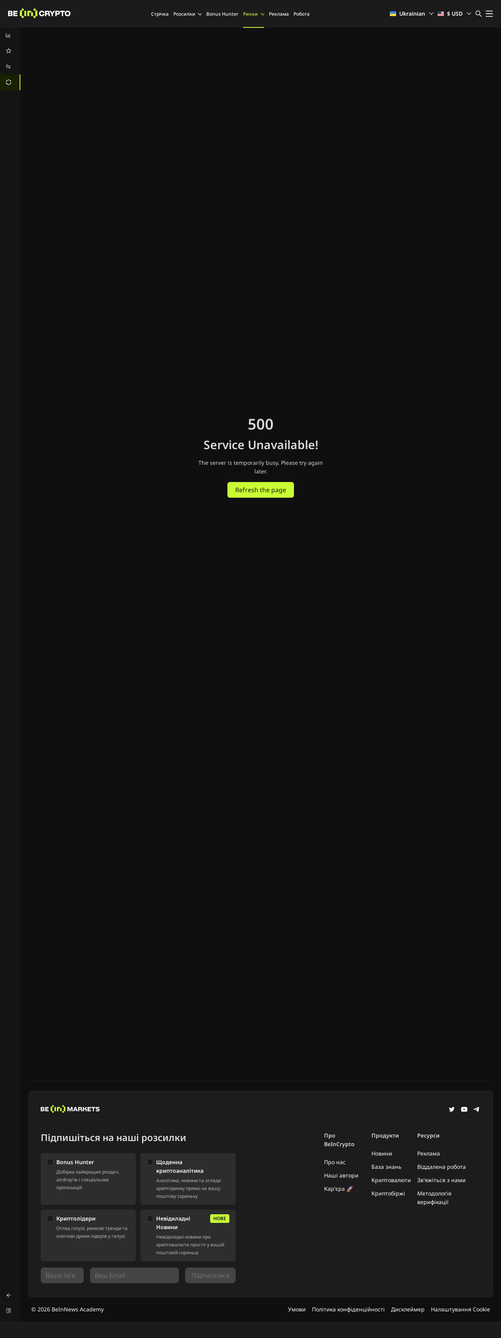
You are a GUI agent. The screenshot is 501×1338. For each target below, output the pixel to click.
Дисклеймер (408, 1309)
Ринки (253, 14)
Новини (381, 1153)
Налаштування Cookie (460, 1309)
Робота (302, 14)
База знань (386, 1166)
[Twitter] (452, 1110)
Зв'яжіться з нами (441, 1180)
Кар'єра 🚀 (338, 1188)
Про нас (335, 1162)
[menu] (10, 58)
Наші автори (341, 1175)
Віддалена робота (441, 1166)
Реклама (279, 14)
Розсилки (187, 14)
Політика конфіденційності (348, 1309)
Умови (297, 1309)
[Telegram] (477, 1110)
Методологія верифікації (434, 1198)
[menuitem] (10, 35)
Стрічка (160, 14)
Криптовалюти (391, 1180)
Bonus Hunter (222, 14)
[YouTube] (464, 1110)
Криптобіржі (388, 1193)
